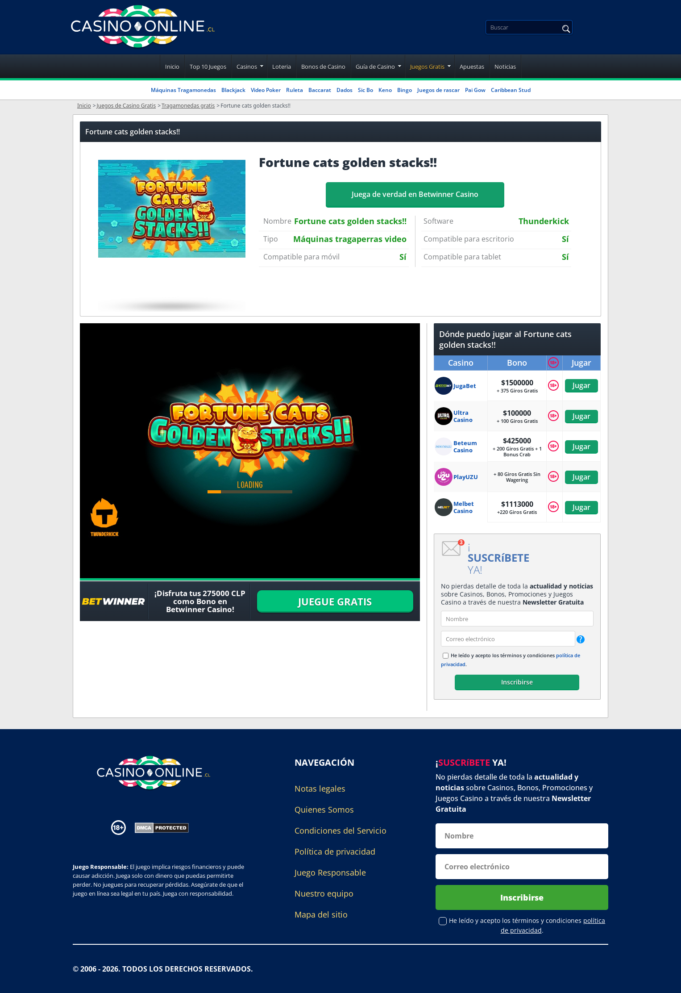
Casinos (247, 67)
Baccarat (319, 90)
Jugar (581, 385)
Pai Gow (475, 90)
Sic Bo (365, 90)
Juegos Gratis (427, 67)
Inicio (172, 67)
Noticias (505, 67)
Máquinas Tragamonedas (183, 90)
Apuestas (472, 67)
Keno (385, 90)
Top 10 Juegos (208, 67)
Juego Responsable (330, 872)
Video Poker (266, 90)
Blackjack (233, 90)
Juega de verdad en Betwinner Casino (415, 194)
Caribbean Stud (511, 90)
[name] (517, 618)
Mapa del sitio (321, 914)
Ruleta (294, 90)
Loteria (281, 67)
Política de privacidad (335, 851)
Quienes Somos (324, 809)
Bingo (404, 90)
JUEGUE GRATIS (335, 601)
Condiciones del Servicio (340, 830)
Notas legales (320, 788)
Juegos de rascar (438, 90)
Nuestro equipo (324, 893)
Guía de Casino (375, 67)
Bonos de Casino (323, 67)
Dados (344, 90)
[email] (508, 639)
